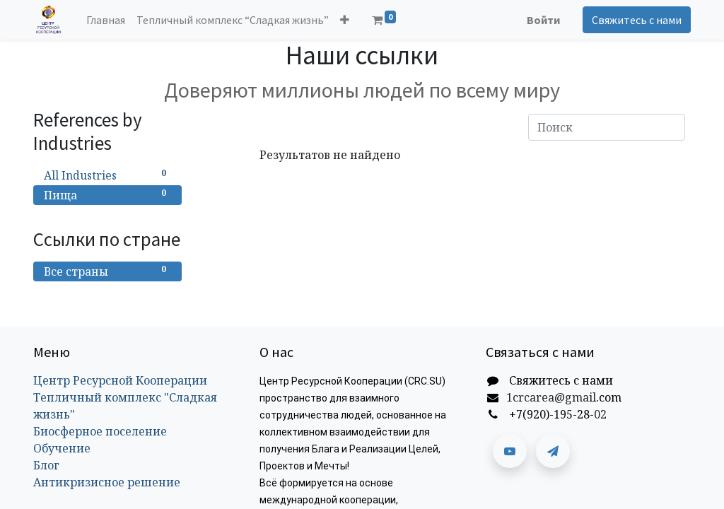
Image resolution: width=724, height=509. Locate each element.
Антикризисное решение (106, 482)
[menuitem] (106, 20)
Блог (46, 465)
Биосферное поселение (100, 431)
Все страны (107, 271)
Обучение (61, 448)
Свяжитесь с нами (637, 20)
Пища (107, 195)
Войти (543, 20)
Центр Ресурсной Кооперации (120, 380)
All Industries (107, 175)
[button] (344, 20)
